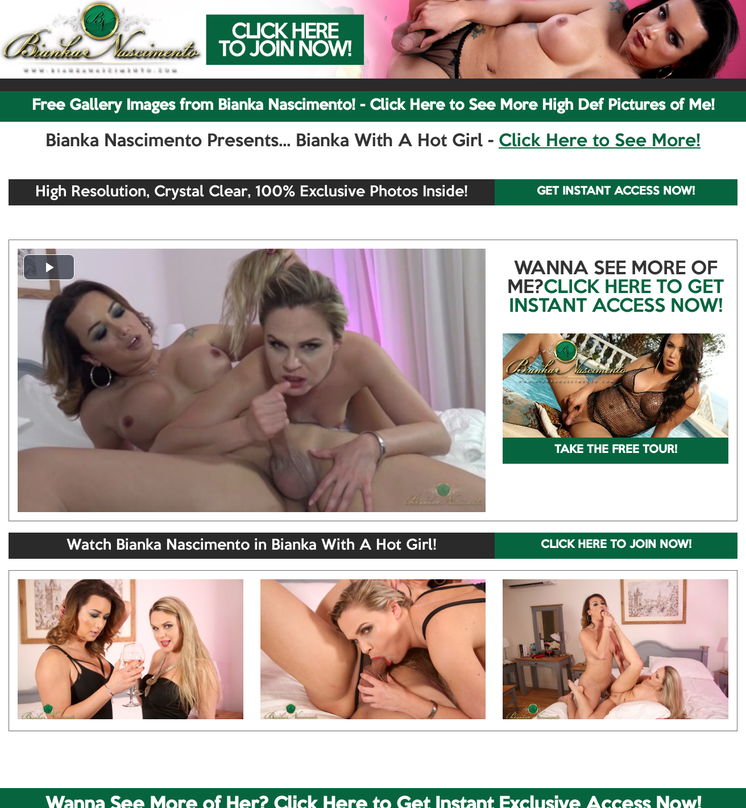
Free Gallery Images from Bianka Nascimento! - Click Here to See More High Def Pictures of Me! (373, 106)
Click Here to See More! (600, 142)
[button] (48, 267)
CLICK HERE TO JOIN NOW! (616, 545)
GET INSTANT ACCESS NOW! (616, 192)
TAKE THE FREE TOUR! (615, 450)
